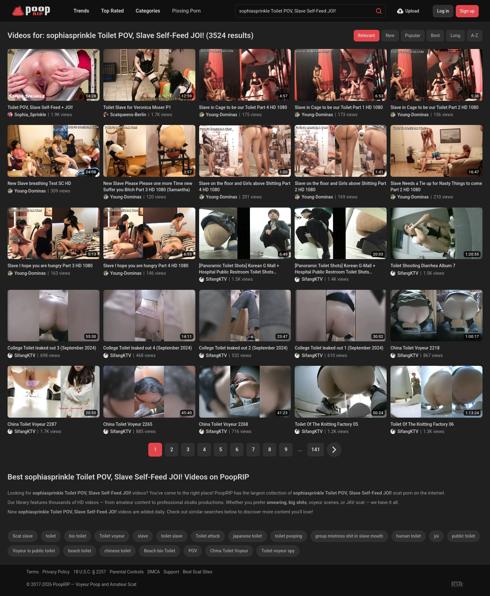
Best (435, 35)
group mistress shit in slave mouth (349, 536)
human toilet (408, 536)
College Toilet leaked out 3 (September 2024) (52, 347)
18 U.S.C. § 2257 (90, 571)
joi (436, 536)
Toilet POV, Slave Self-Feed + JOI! (40, 107)
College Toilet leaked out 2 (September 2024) (243, 347)
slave (143, 536)
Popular (413, 35)
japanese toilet (247, 536)
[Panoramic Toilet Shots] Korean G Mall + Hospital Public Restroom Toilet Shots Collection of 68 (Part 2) (239, 269)
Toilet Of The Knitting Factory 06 (422, 424)
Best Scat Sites (197, 571)
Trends (81, 11)
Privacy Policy (55, 571)
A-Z (474, 35)
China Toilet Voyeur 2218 (414, 347)
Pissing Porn (186, 11)
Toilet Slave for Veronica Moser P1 (137, 107)
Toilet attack (208, 536)
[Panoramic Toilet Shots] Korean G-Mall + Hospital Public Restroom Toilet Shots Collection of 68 (335, 269)
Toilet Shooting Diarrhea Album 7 (422, 265)
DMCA (153, 571)
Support (171, 571)
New (390, 35)
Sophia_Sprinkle (30, 114)
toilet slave (171, 536)
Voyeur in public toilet (34, 550)
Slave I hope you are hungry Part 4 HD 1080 (145, 265)
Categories (148, 11)
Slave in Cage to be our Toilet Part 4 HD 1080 (243, 107)
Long (455, 35)
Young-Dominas (221, 114)
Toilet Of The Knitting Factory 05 (326, 424)
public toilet (463, 536)
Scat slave (23, 536)
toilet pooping (288, 536)
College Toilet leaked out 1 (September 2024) (339, 347)
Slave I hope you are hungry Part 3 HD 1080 (50, 265)
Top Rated (112, 11)
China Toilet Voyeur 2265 (127, 424)
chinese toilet (117, 550)
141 (315, 449)
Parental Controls (127, 571)
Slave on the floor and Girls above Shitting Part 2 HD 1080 (340, 186)
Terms (32, 571)
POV (192, 550)
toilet (51, 536)
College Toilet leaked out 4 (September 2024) (147, 347)
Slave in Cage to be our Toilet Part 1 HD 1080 (339, 107)
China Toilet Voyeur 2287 (32, 424)
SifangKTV (216, 279)
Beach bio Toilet (159, 550)
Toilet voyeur (111, 536)
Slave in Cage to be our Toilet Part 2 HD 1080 (434, 107)
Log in (443, 11)
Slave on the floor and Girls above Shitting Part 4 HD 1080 (245, 186)
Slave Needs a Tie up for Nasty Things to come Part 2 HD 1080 (436, 186)
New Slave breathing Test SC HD (39, 183)
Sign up (467, 11)
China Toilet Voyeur (229, 550)
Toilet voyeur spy (277, 550)
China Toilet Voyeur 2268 (223, 424)
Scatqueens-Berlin (128, 114)
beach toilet (79, 550)
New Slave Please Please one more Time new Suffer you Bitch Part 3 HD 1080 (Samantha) (147, 186)
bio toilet (77, 536)
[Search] (379, 11)
